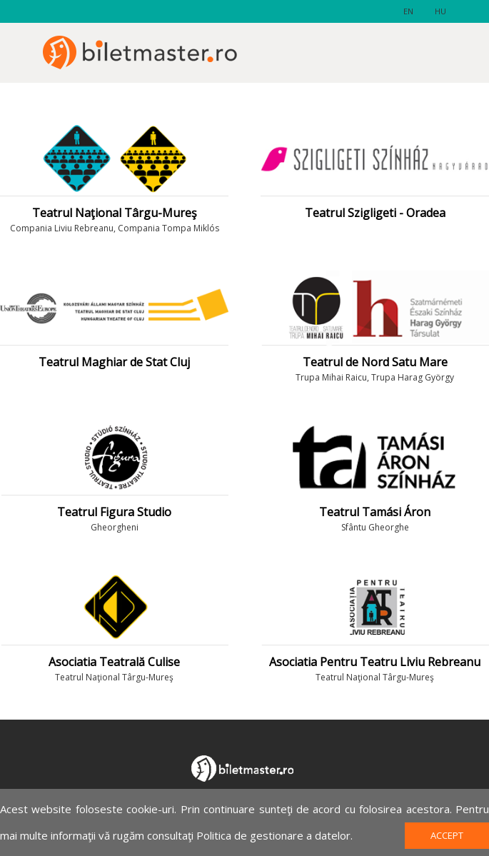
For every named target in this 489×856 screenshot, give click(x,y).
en (408, 11)
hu (440, 11)
